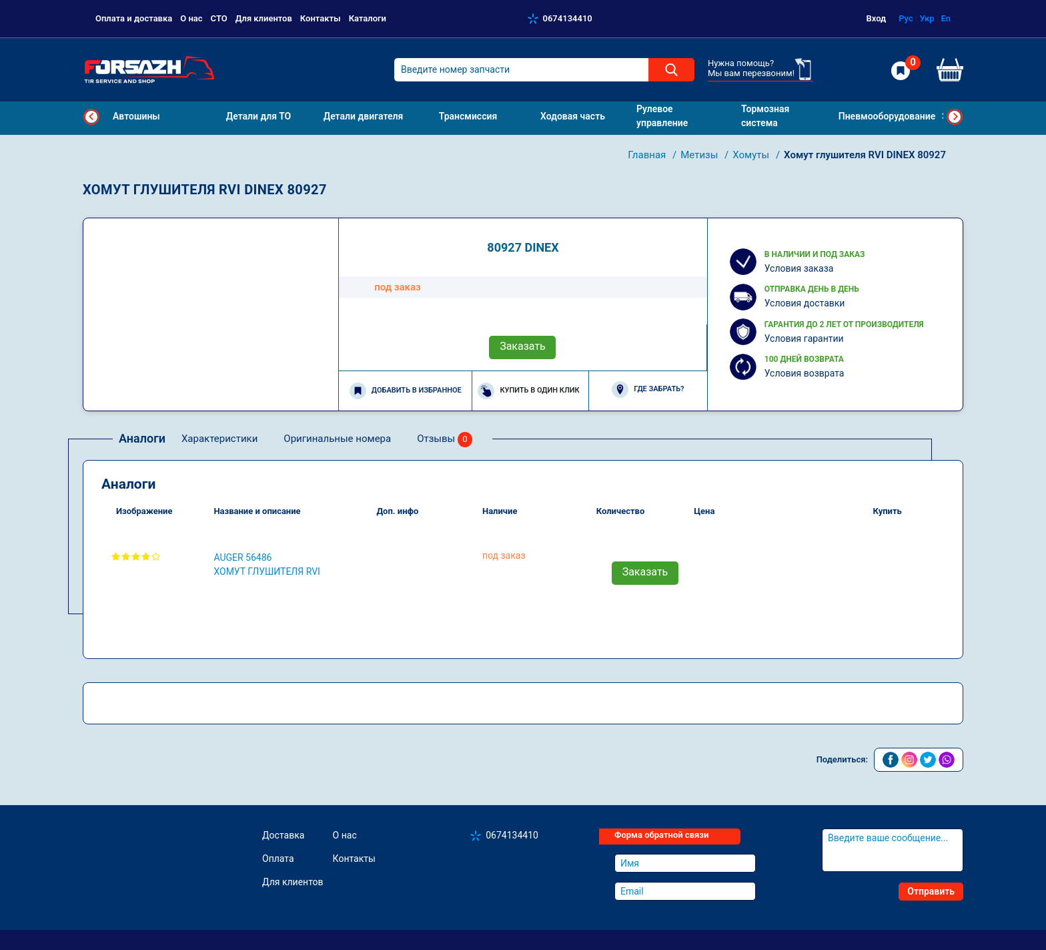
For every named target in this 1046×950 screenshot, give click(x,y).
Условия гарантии (804, 338)
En (946, 18)
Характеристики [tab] (219, 439)
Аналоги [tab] (142, 438)
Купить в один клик (528, 391)
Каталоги (367, 18)
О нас (191, 18)
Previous (91, 117)
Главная (648, 155)
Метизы (700, 155)
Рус (906, 18)
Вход (877, 18)
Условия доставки (804, 303)
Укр (926, 18)
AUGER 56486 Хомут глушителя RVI (266, 564)
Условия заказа (799, 268)
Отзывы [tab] (444, 439)
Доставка (283, 835)
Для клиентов (263, 18)
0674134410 (567, 18)
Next (954, 117)
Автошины (136, 116)
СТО (219, 18)
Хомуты (752, 155)
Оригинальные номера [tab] (337, 439)
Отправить (931, 891)
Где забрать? (648, 389)
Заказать (523, 346)
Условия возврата (804, 373)
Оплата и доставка (133, 18)
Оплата (278, 858)
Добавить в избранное (406, 391)
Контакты (320, 18)
